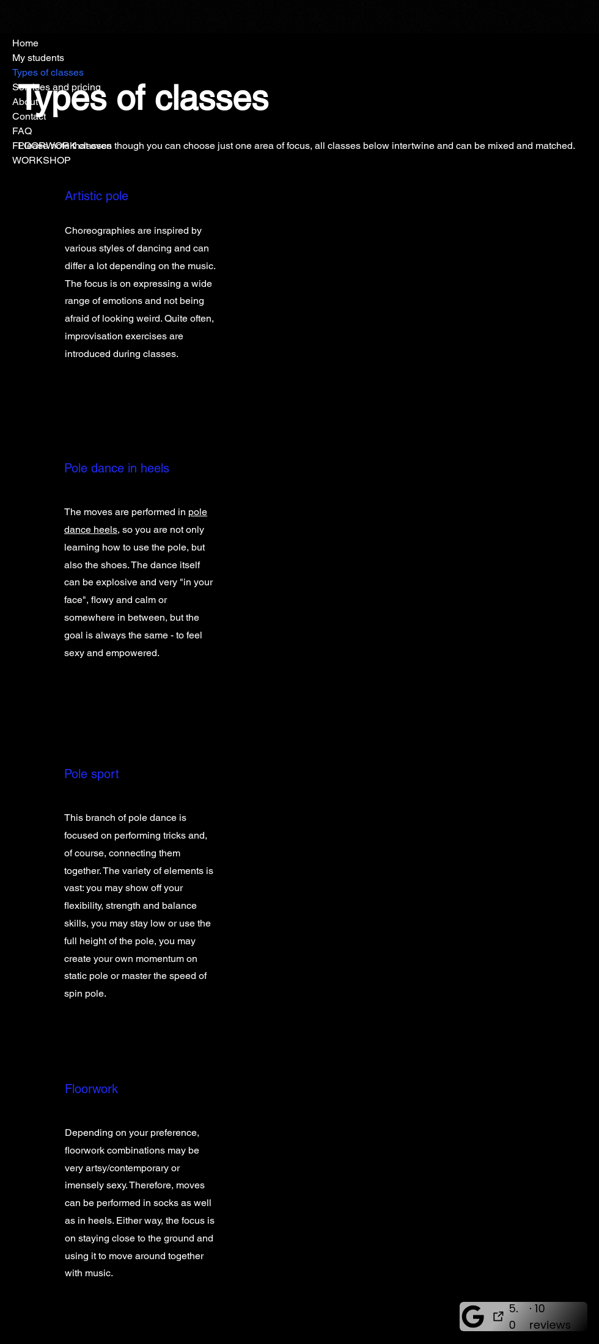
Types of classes (48, 72)
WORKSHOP (41, 160)
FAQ (22, 131)
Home (25, 43)
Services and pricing (56, 87)
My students (38, 57)
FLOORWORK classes (62, 145)
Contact (29, 116)
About (25, 101)
